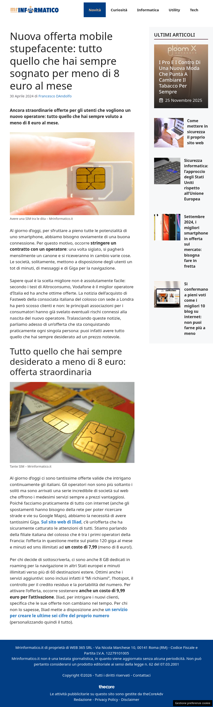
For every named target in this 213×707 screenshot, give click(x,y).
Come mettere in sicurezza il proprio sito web (197, 131)
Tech (194, 9)
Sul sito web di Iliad (61, 522)
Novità (95, 9)
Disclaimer (130, 699)
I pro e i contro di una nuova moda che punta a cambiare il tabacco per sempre (179, 77)
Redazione (83, 699)
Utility (174, 9)
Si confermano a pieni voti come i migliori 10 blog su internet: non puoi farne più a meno (196, 308)
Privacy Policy (106, 699)
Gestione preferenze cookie (192, 703)
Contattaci (142, 675)
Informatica (148, 9)
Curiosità (119, 9)
